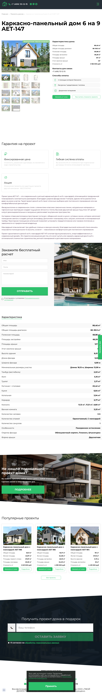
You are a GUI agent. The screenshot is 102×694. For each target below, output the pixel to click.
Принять (51, 686)
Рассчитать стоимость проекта (86, 97)
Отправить (25, 291)
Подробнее (23, 489)
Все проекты (51, 578)
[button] (45, 56)
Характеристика (12, 317)
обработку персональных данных (42, 643)
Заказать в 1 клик (61, 97)
